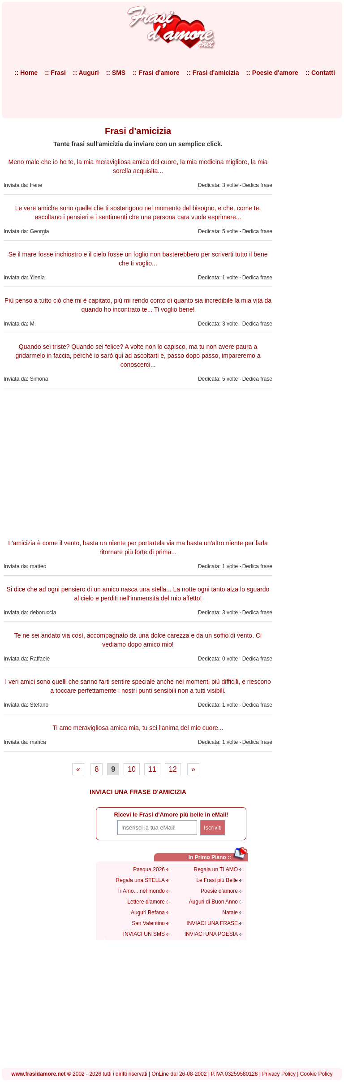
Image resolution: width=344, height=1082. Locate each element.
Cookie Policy (316, 1074)
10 (132, 769)
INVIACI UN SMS (144, 934)
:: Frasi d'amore (156, 72)
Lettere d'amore (146, 902)
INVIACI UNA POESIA (211, 934)
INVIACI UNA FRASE (212, 923)
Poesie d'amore (219, 891)
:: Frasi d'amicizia (213, 72)
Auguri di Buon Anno (213, 902)
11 (152, 769)
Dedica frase (257, 185)
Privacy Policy (279, 1074)
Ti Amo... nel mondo (141, 891)
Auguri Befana (148, 912)
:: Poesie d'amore (272, 72)
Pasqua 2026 (149, 869)
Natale (230, 912)
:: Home (26, 72)
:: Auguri (86, 72)
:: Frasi (55, 72)
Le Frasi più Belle (217, 880)
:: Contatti (320, 72)
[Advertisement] (138, 462)
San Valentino (148, 923)
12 (173, 769)
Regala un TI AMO (216, 869)
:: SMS (116, 72)
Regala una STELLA (140, 880)
